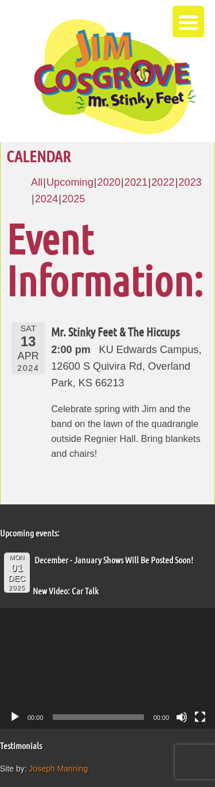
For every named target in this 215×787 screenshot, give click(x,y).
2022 (162, 182)
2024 (46, 199)
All (36, 182)
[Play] (15, 717)
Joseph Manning (58, 768)
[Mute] (181, 717)
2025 (73, 199)
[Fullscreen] (200, 717)
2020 (108, 182)
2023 (189, 182)
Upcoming (69, 182)
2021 (135, 182)
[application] (107, 668)
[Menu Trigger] (188, 21)
